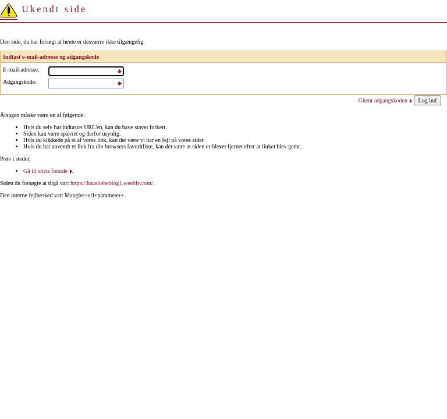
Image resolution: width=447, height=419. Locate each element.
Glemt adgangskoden (382, 100)
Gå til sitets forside (45, 171)
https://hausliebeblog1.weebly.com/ (111, 183)
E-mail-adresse (20, 69)
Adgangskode (19, 82)
